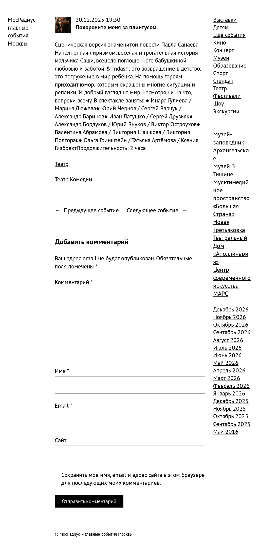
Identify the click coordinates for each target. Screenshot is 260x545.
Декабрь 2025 (231, 401)
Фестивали (227, 95)
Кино (219, 42)
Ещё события (229, 34)
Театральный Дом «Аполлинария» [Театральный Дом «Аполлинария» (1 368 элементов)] (230, 249)
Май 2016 (225, 431)
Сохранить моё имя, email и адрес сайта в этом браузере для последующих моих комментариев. (133, 478)
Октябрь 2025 (230, 416)
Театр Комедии (73, 179)
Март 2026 (226, 378)
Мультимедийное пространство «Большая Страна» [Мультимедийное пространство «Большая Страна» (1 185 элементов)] (231, 198)
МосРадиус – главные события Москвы (24, 31)
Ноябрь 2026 (229, 317)
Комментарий (74, 282)
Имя (62, 370)
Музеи (221, 57)
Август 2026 (228, 340)
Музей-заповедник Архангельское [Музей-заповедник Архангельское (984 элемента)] (231, 146)
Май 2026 (225, 362)
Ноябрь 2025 (229, 408)
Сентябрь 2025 (232, 424)
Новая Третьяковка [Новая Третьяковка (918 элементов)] (229, 226)
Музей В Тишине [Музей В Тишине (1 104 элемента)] (224, 170)
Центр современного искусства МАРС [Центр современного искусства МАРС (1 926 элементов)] (232, 281)
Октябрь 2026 (230, 324)
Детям (221, 27)
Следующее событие (152, 210)
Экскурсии (226, 111)
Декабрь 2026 (231, 309)
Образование (230, 65)
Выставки (225, 19)
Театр (61, 163)
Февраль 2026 (231, 385)
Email (63, 405)
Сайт (60, 440)
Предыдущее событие (91, 210)
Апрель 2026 (229, 370)
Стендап (223, 80)
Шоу (218, 103)
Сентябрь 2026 (232, 332)
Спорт (220, 73)
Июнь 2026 (227, 355)
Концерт (223, 50)
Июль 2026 (227, 347)
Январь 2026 (229, 393)
